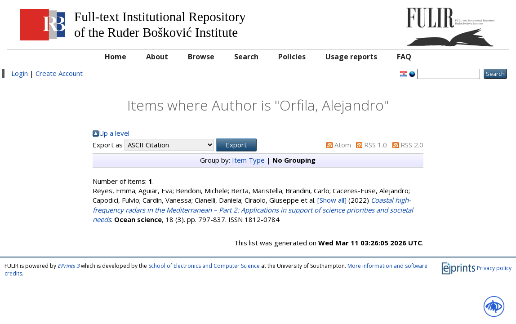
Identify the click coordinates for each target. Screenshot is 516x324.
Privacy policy (494, 268)
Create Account (59, 73)
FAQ (404, 57)
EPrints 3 (69, 266)
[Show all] (332, 199)
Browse (201, 57)
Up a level (114, 133)
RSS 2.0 (411, 144)
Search (246, 57)
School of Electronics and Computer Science (204, 266)
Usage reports (351, 57)
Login (19, 73)
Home (115, 57)
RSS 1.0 (375, 144)
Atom (342, 144)
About (157, 57)
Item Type (248, 159)
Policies (292, 57)
